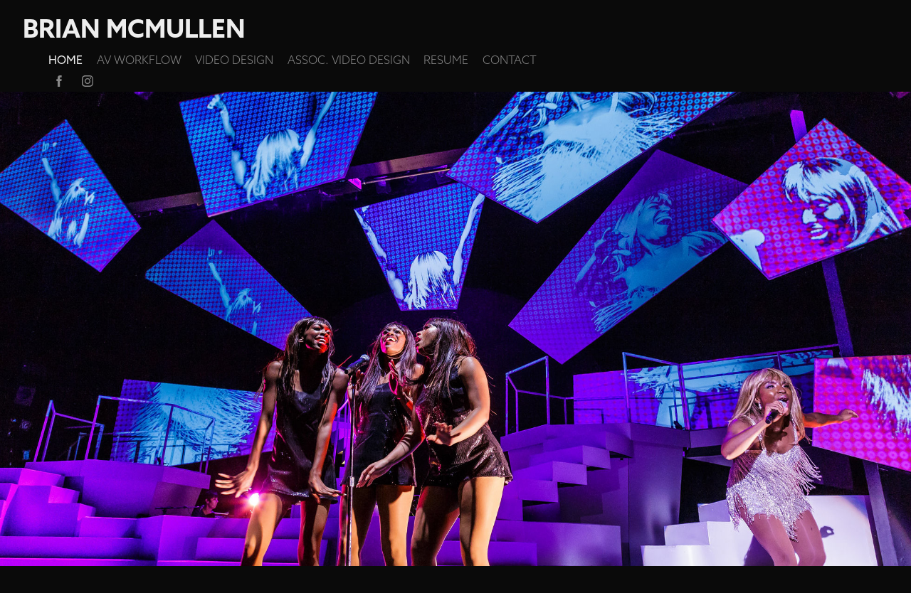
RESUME (445, 60)
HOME (65, 60)
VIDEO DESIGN (234, 60)
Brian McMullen (134, 28)
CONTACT (510, 60)
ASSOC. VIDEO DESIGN (349, 60)
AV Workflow (139, 60)
